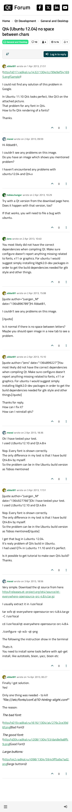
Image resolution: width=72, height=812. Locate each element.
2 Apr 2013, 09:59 (33, 139)
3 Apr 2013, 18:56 (33, 581)
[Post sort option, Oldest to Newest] (7, 54)
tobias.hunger (14, 195)
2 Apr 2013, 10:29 (42, 195)
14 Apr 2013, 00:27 (37, 677)
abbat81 (11, 66)
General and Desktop (15, 42)
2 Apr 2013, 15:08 (36, 293)
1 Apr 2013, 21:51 (36, 66)
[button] (5, 806)
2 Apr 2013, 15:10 (36, 357)
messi (10, 139)
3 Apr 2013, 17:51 (36, 490)
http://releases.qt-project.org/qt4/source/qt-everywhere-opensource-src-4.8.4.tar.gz (31, 594)
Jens (9, 239)
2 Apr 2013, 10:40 (32, 239)
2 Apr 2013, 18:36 (33, 432)
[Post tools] (66, 128)
